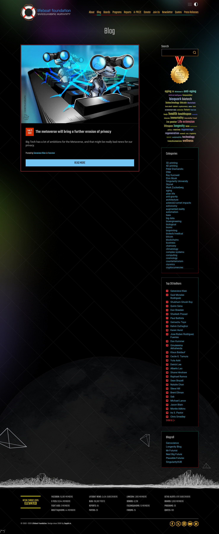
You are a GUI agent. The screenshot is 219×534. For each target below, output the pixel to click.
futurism (51, 153)
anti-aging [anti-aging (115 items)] (190, 91)
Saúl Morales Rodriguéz (177, 296)
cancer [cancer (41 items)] (175, 106)
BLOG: (91, 501)
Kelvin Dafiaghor (179, 326)
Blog (99, 12)
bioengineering (173, 221)
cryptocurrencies (174, 267)
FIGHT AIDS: (56, 506)
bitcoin (169, 236)
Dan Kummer (177, 341)
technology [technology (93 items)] (188, 137)
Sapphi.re (67, 523)
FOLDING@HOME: (133, 506)
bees (168, 215)
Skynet (169, 184)
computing (171, 255)
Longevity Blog (174, 446)
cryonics (170, 264)
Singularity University (177, 181)
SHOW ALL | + (170, 420)
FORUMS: (130, 510)
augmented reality (175, 209)
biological (171, 224)
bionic (169, 227)
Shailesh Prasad (178, 314)
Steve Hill (175, 388)
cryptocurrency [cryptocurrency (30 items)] (183, 107)
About (91, 12)
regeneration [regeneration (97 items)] (172, 133)
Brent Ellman (177, 392)
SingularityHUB (174, 462)
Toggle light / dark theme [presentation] (196, 4)
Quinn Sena (176, 306)
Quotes (178, 12)
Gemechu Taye (178, 322)
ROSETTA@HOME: (59, 510)
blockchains (172, 239)
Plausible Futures (175, 458)
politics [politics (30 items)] (170, 130)
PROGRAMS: (169, 506)
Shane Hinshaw (178, 372)
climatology (172, 249)
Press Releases (191, 12)
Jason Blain (176, 404)
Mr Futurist (171, 450)
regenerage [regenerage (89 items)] (187, 129)
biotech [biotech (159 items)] (187, 99)
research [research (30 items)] (182, 134)
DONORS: (130, 501)
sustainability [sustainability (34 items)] (177, 137)
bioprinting (171, 230)
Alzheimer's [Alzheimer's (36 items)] (179, 92)
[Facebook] (172, 523)
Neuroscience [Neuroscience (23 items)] (193, 126)
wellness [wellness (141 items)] (188, 141)
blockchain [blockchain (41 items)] (191, 103)
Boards (106, 12)
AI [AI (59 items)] (173, 91)
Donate (147, 12)
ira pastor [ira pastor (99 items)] (171, 122)
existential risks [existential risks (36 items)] (170, 110)
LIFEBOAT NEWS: (95, 497)
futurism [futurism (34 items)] (193, 110)
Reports (127, 12)
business (170, 242)
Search (194, 52)
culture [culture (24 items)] (190, 107)
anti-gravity (172, 196)
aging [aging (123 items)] (168, 91)
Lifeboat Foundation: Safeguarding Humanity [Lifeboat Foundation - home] (46, 12)
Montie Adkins (177, 408)
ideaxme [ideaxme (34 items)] (167, 118)
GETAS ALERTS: (170, 497)
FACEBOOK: (56, 497)
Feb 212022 (29, 132)
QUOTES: (168, 510)
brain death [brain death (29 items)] (168, 107)
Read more (79, 162)
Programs (117, 12)
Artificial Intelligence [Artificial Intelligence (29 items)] (175, 95)
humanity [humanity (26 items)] (195, 114)
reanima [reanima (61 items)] (176, 129)
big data (170, 218)
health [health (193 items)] (172, 114)
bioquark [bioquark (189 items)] (175, 99)
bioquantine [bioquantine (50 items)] (187, 95)
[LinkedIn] (184, 523)
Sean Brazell (176, 380)
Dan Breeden (177, 310)
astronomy (171, 206)
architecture (172, 199)
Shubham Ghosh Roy (181, 302)
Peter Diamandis (174, 169)
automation (172, 212)
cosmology (172, 258)
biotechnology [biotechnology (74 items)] (172, 102)
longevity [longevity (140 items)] (179, 126)
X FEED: (55, 501)
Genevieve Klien (40, 153)
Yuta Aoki (175, 360)
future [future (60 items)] (187, 109)
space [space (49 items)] (169, 137)
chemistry (171, 245)
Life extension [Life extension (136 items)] (186, 122)
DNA (168, 172)
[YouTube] (190, 523)
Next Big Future (174, 454)
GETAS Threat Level (31, 503)
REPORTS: (93, 506)
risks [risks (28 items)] (187, 134)
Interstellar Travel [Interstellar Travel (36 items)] (190, 118)
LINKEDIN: (131, 497)
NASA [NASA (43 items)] (188, 126)
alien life (170, 193)
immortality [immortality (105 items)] (177, 118)
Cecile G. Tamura (179, 356)
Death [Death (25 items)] (194, 107)
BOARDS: (168, 501)
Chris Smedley (177, 416)
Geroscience (172, 443)
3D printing (172, 162)
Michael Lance (178, 400)
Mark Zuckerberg (175, 187)
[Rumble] (196, 523)
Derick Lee (175, 364)
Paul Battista (177, 318)
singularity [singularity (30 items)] (192, 134)
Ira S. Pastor (176, 412)
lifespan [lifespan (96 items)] (168, 126)
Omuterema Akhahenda (176, 347)
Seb (172, 396)
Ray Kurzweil (172, 175)
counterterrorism (174, 261)
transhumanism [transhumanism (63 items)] (175, 141)
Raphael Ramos (178, 376)
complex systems (175, 252)
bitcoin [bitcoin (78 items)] (183, 102)
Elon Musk (171, 178)
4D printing (172, 165)
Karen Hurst (176, 330)
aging (169, 190)
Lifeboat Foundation (39, 523)
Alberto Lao (176, 368)
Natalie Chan (177, 384)
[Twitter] (178, 523)
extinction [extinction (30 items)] (180, 110)
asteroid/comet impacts (178, 202)
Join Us (156, 12)
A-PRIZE (137, 12)
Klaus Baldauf (177, 352)
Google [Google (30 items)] (166, 114)
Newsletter (167, 12)
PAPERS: (92, 510)
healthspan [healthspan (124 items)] (184, 114)
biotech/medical (174, 233)
